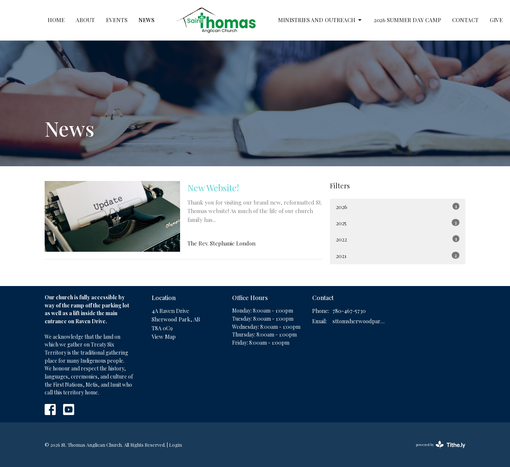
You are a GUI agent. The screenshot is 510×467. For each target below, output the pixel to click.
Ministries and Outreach (320, 20)
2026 (397, 206)
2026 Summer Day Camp (407, 20)
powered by (440, 445)
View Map (164, 336)
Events (116, 20)
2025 (397, 223)
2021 (397, 255)
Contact (465, 20)
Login (175, 445)
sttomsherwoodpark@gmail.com (358, 321)
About (85, 20)
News (146, 20)
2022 (397, 239)
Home (56, 20)
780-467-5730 (349, 310)
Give (496, 20)
